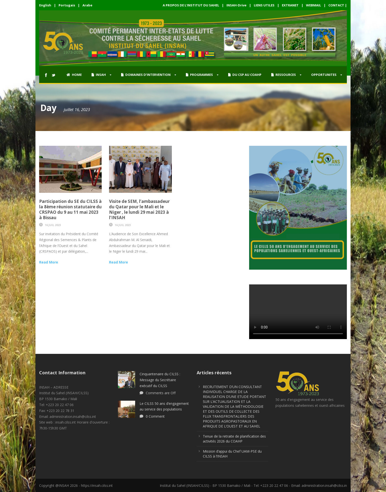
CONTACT (336, 5)
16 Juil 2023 (53, 225)
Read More (48, 262)
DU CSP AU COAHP (244, 74)
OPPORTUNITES (324, 74)
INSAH (99, 74)
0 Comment (155, 416)
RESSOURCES (283, 74)
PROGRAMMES (199, 74)
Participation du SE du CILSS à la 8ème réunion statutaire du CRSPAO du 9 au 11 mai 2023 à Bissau (70, 209)
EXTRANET (290, 5)
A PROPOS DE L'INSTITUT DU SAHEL (191, 5)
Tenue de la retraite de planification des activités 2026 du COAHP (234, 438)
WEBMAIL (313, 5)
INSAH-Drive (236, 5)
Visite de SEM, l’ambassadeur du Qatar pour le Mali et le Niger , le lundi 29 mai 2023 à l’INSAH (139, 209)
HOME (74, 74)
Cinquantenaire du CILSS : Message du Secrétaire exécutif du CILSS (160, 380)
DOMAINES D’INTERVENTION (146, 74)
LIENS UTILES (264, 5)
